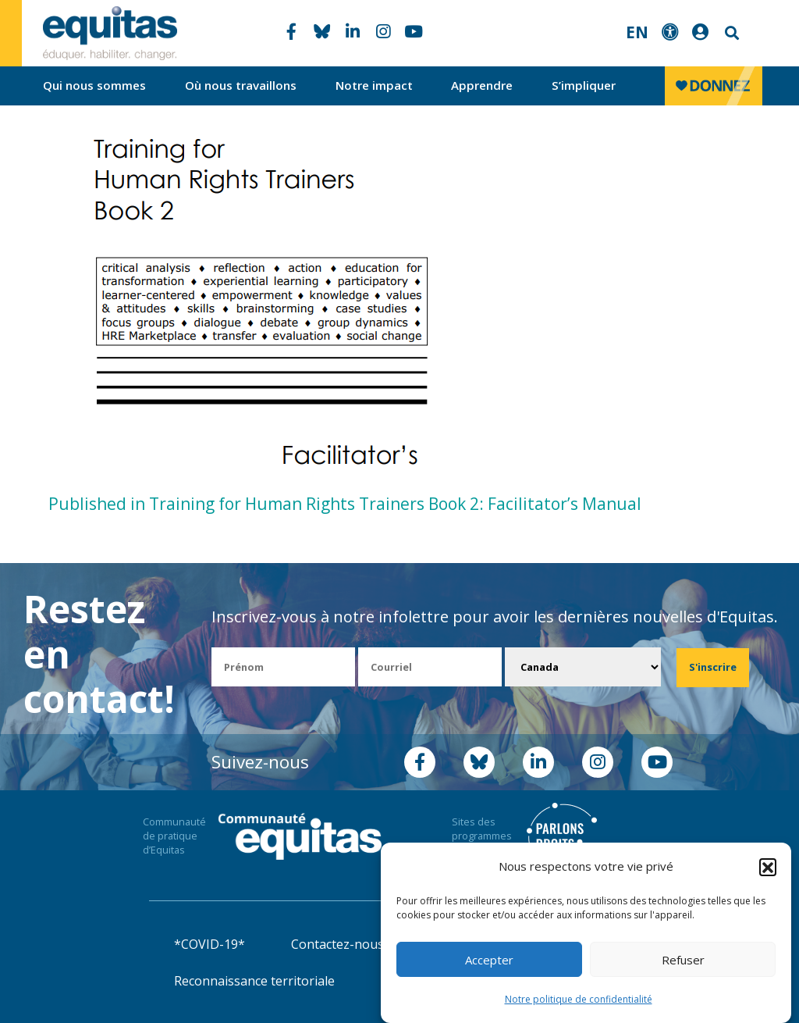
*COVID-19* (209, 944)
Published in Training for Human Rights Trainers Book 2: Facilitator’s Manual (344, 504)
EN (637, 32)
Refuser (683, 960)
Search (730, 33)
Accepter (489, 960)
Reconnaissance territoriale (254, 980)
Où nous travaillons (241, 85)
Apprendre (482, 85)
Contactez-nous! (338, 944)
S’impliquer (584, 85)
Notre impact (374, 85)
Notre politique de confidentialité (578, 999)
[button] (768, 867)
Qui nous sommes (94, 85)
